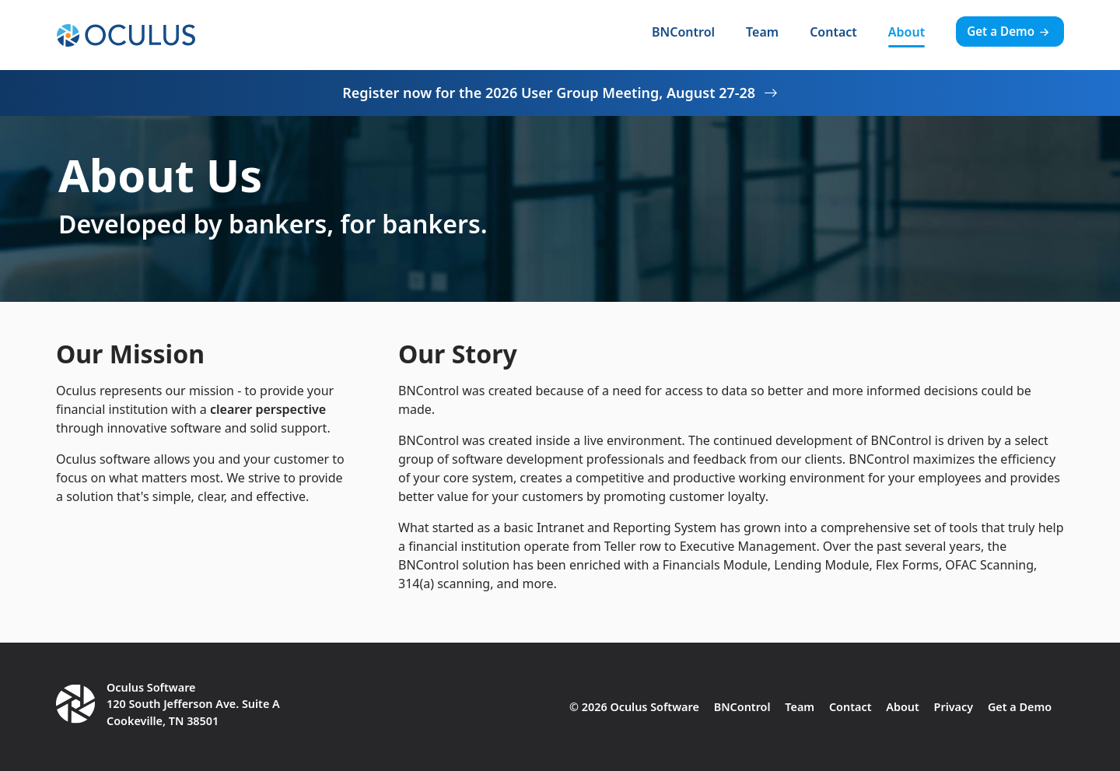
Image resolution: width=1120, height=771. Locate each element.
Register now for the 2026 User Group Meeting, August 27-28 (560, 92)
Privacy (954, 706)
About (906, 31)
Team (762, 31)
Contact (833, 31)
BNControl (683, 31)
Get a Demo (1010, 31)
